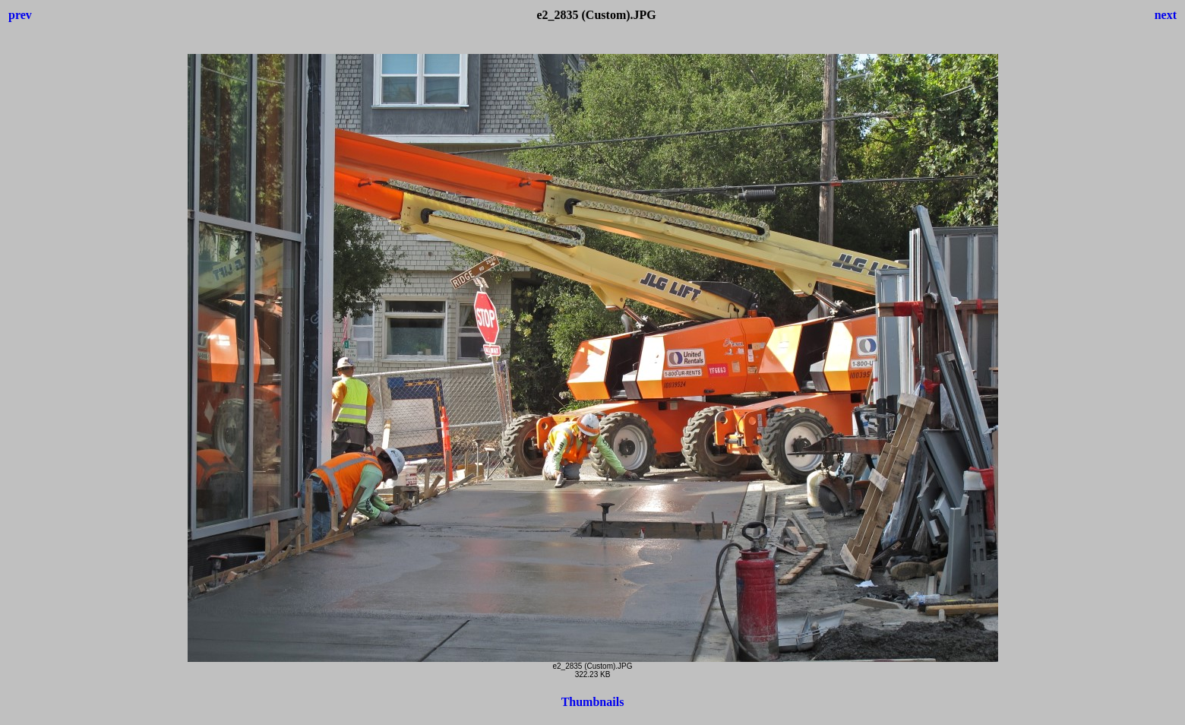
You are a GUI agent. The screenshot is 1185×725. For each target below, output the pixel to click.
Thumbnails (592, 701)
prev (20, 14)
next (1166, 14)
